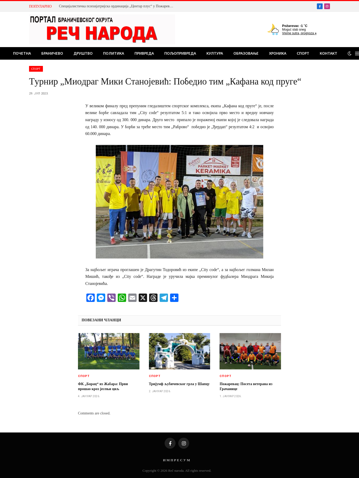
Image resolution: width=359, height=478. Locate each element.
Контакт (328, 53)
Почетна (22, 53)
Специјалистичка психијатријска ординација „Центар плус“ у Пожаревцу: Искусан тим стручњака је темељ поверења (118, 6)
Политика (113, 53)
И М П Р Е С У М (176, 460)
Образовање (246, 53)
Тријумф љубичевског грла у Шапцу (179, 384)
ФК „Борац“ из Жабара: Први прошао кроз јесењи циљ (103, 386)
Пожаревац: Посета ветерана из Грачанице (246, 386)
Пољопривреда (180, 53)
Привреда (144, 53)
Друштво (83, 53)
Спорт (303, 53)
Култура (214, 53)
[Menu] (357, 53)
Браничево (52, 53)
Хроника (277, 53)
